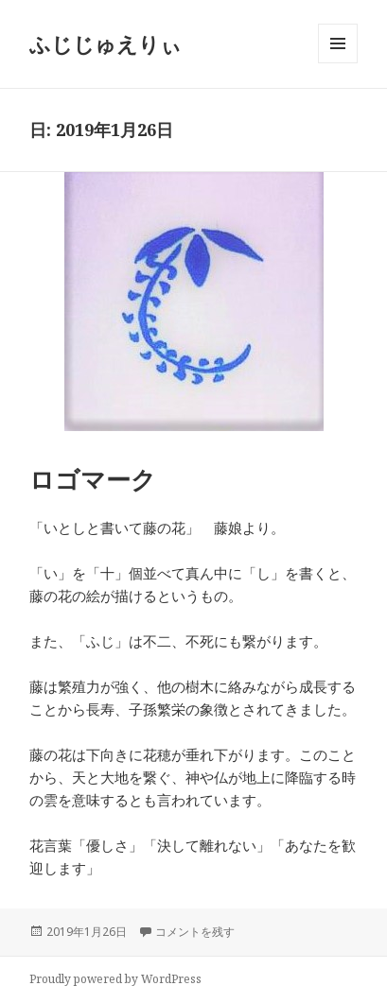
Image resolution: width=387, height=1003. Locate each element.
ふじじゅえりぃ (105, 43)
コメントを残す (195, 932)
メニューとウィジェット (338, 62)
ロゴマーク (92, 479)
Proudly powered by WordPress (115, 979)
